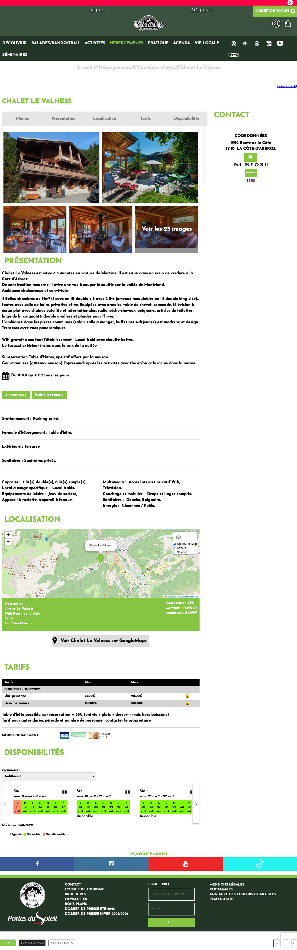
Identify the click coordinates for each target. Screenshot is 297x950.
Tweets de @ (287, 86)
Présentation (61, 119)
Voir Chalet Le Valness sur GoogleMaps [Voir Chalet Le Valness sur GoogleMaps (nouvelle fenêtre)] (104, 640)
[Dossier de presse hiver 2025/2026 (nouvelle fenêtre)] (96, 913)
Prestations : (10, 769)
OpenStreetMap (189, 596)
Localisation (100, 119)
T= (276, 942)
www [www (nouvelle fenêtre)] (250, 166)
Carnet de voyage (275, 11)
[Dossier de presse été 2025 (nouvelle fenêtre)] (90, 908)
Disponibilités (179, 119)
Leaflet (170, 596)
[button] (287, 23)
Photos (21, 119)
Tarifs (140, 119)
